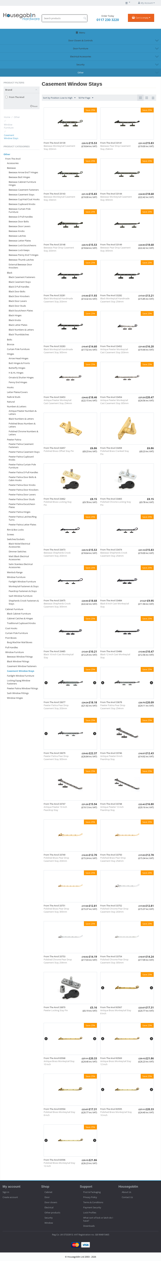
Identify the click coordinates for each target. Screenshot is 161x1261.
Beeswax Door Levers (19, 226)
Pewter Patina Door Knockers (23, 489)
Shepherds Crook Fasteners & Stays (24, 602)
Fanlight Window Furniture (22, 581)
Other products (52, 1212)
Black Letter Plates (18, 324)
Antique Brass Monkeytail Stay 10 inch (59, 1063)
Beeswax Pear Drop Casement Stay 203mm (59, 249)
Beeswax (11, 167)
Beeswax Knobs (17, 231)
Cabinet (48, 1192)
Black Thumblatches (19, 334)
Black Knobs (15, 320)
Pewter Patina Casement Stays (24, 451)
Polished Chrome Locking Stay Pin (115, 503)
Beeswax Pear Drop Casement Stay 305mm (115, 249)
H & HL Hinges (16, 372)
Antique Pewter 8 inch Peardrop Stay (111, 758)
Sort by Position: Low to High (59, 98)
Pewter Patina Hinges (19, 511)
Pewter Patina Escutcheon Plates (22, 506)
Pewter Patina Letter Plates (22, 524)
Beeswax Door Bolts (19, 221)
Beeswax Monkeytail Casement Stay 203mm (59, 147)
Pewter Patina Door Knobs (22, 484)
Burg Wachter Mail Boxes (19, 642)
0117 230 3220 (108, 19)
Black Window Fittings (18, 661)
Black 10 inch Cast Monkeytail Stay (59, 656)
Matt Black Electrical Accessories (19, 558)
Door (47, 1197)
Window (49, 1222)
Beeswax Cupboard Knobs (22, 204)
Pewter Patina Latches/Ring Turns (22, 518)
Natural (11, 401)
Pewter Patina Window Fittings (22, 688)
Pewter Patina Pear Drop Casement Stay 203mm (56, 707)
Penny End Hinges (18, 382)
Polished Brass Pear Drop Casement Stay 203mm (56, 859)
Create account (10, 1197)
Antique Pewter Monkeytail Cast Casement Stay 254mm (58, 402)
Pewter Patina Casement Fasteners (21, 445)
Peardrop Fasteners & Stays (23, 591)
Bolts (9, 339)
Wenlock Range (15, 572)
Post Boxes (11, 637)
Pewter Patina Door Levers (22, 494)
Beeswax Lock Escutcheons (22, 245)
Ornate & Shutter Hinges (21, 377)
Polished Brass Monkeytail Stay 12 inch (59, 1164)
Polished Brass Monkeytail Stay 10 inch (116, 1113)
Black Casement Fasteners (22, 277)
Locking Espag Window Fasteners (18, 682)
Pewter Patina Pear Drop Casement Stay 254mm (112, 707)
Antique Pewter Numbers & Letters (22, 412)
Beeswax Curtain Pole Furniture (20, 210)
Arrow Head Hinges (18, 358)
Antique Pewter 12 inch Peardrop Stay (112, 808)
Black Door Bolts (17, 291)
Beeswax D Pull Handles (21, 216)
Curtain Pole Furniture (18, 349)
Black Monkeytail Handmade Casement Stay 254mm (114, 300)
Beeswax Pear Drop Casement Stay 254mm (115, 147)
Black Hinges (15, 315)
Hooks (10, 387)
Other (81, 72)
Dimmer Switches (17, 551)
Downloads (89, 1225)
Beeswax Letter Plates (20, 240)
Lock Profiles (89, 1212)
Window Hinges (15, 697)
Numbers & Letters (16, 406)
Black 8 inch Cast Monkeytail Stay (114, 605)
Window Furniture (8, 126)
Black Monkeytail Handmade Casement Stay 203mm (58, 300)
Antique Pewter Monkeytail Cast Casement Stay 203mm (114, 351)
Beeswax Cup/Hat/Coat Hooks (24, 199)
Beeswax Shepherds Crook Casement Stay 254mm (113, 554)
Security (80, 64)
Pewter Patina (14, 439)
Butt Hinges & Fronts (19, 363)
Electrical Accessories (80, 56)
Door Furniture (80, 48)
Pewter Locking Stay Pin (56, 1010)
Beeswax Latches (17, 235)
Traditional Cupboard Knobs (21, 623)
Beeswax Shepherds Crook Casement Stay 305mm (57, 605)
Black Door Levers (18, 301)
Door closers (51, 1202)
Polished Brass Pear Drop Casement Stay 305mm (56, 910)
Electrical (49, 1207)
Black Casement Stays (20, 281)
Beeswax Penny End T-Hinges (23, 254)
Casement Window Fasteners (21, 666)
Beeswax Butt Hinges (19, 177)
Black (9, 272)
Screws (10, 534)
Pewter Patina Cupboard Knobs (21, 458)
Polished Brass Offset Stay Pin (59, 451)
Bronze (10, 344)
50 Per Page (85, 98)
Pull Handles (11, 647)
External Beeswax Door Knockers (20, 266)
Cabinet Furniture (14, 609)
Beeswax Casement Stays (21, 194)
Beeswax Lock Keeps (19, 250)
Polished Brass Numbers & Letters (22, 425)
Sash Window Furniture (20, 595)
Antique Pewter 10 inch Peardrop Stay (55, 808)
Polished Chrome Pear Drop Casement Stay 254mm (58, 961)
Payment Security (92, 1207)
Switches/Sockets (16, 539)
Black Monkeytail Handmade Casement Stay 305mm (58, 351)
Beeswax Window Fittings (20, 656)
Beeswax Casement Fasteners (24, 189)
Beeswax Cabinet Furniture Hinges (22, 183)
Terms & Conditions (93, 1202)
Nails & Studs (13, 396)
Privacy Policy (90, 1197)
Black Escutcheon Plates (21, 310)
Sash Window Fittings (18, 693)
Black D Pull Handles (19, 286)
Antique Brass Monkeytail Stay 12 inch (115, 1063)
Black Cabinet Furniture (19, 613)
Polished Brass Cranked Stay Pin (114, 452)
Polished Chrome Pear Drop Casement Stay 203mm (114, 910)
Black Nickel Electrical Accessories (19, 545)
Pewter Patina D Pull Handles (23, 472)
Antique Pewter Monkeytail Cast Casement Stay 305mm (114, 402)
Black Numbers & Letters (21, 329)
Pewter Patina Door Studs (22, 499)
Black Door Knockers (19, 296)
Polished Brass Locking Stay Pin (58, 503)
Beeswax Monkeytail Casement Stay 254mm (59, 198)
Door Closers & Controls (80, 40)
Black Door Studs (17, 305)
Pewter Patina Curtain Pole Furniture (22, 466)
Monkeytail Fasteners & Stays (24, 586)
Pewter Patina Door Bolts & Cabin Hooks (22, 479)
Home (7, 117)
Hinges (10, 353)
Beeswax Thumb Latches (21, 259)
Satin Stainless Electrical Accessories (21, 566)
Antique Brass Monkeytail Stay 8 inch (115, 1012)
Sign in (6, 1192)
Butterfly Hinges (17, 367)
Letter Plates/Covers (17, 392)
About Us (126, 1192)
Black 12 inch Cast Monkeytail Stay (115, 656)
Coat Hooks (11, 628)
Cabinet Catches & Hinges (20, 618)
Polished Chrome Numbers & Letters (23, 433)
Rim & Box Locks (15, 529)
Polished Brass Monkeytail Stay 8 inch (59, 1113)
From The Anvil (12, 158)
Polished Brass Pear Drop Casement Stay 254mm (113, 859)
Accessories (13, 163)
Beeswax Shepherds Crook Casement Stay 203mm (57, 554)
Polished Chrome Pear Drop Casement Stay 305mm (114, 961)
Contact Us (127, 1197)
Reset (35, 106)
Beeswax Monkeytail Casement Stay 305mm (116, 198)
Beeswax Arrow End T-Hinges (23, 172)
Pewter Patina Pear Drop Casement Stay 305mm (56, 758)
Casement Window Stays (20, 670)
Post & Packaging (92, 1192)
